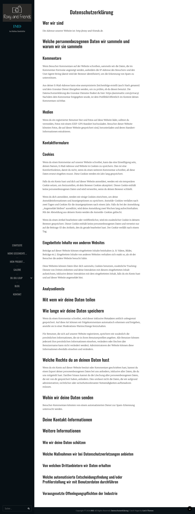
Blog (17, 286)
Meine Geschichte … (17, 253)
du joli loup (16, 278)
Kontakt (17, 294)
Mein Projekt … (17, 261)
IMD (17, 26)
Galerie (17, 269)
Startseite (17, 245)
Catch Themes (148, 511)
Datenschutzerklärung (119, 511)
